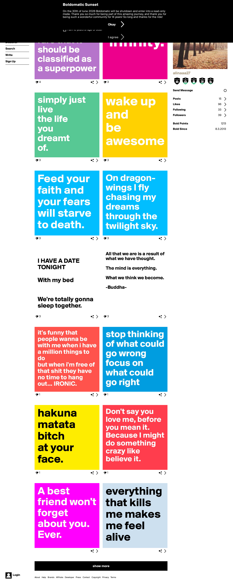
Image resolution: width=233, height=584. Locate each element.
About (37, 577)
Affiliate (59, 577)
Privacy (105, 577)
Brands (51, 577)
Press (78, 577)
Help (44, 577)
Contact (86, 577)
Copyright (96, 577)
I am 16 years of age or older (85, 29)
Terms (113, 577)
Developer (69, 577)
